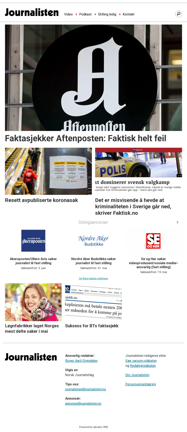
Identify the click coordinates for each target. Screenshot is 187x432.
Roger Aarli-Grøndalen (81, 361)
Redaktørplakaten (143, 366)
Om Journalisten (137, 375)
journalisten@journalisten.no (85, 389)
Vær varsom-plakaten (141, 361)
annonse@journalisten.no (83, 403)
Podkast (85, 14)
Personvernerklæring (140, 384)
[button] (177, 222)
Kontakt (128, 14)
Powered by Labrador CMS (93, 427)
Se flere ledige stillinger (93, 278)
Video (68, 14)
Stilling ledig (107, 14)
